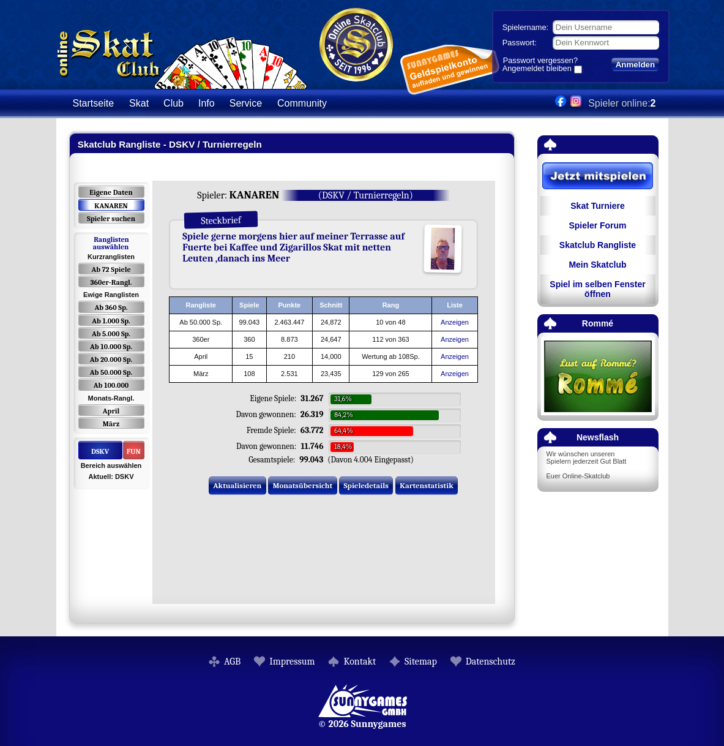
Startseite (93, 103)
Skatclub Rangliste (597, 245)
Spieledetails (366, 485)
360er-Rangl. (111, 282)
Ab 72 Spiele (110, 269)
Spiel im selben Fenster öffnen (597, 289)
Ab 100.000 (111, 385)
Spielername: (525, 27)
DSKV (100, 451)
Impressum (292, 661)
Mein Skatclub (597, 264)
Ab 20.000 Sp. (111, 359)
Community (302, 103)
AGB (232, 661)
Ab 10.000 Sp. (111, 346)
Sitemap (421, 661)
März (111, 424)
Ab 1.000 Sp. (111, 321)
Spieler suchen (111, 218)
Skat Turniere (597, 206)
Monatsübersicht (303, 485)
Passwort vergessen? (540, 60)
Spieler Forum (597, 225)
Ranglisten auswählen (111, 243)
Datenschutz (490, 661)
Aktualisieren (237, 485)
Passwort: (519, 42)
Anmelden (635, 64)
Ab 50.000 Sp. (111, 372)
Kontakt (359, 661)
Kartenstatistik (426, 485)
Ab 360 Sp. (111, 307)
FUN (134, 451)
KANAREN (110, 206)
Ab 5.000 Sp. (111, 334)
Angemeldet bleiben (537, 69)
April (111, 411)
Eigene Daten (110, 192)
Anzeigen (455, 322)
